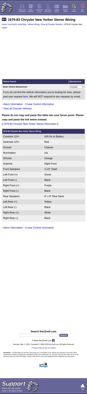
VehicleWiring (56, 10)
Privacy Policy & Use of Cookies (44, 348)
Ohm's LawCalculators (22, 10)
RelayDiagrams (31, 10)
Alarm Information (13, 104)
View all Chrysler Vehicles (51, 24)
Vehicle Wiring (34, 24)
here (25, 96)
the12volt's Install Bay (17, 24)
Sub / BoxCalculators (48, 10)
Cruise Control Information (39, 104)
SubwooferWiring (39, 10)
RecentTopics (65, 10)
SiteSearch (74, 10)
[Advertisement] (43, 55)
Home (4, 24)
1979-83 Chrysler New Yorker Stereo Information (30, 124)
